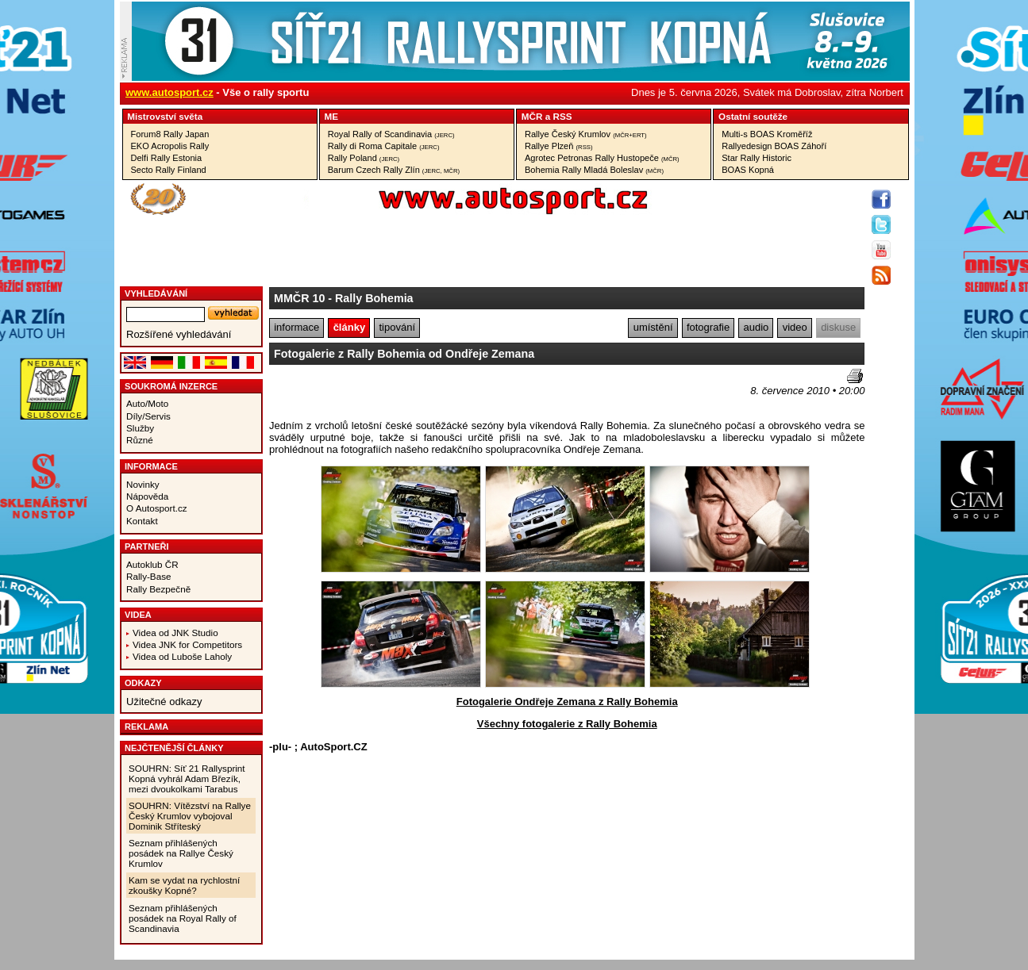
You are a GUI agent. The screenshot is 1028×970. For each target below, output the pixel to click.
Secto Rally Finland (168, 169)
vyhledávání (156, 293)
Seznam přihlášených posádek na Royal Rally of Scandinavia (183, 918)
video (795, 327)
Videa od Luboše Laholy (182, 656)
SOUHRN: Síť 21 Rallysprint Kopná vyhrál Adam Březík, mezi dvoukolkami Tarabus (187, 778)
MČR (532, 116)
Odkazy (143, 683)
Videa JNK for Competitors (187, 644)
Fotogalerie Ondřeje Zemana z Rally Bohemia (567, 701)
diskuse (838, 327)
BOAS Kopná (748, 169)
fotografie (708, 327)
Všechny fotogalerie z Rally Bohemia (567, 724)
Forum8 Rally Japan (170, 134)
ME (332, 116)
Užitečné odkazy (164, 701)
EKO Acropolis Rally (170, 146)
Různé (139, 440)
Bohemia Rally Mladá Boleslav (594, 169)
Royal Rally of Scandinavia (391, 134)
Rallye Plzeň (559, 146)
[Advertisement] (362, 392)
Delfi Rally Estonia (166, 158)
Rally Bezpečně (158, 589)
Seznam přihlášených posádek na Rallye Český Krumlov (181, 853)
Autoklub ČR (152, 564)
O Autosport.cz (156, 508)
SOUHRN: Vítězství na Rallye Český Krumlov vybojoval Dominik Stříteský (190, 815)
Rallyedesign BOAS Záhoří (774, 146)
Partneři (147, 546)
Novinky (143, 484)
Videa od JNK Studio (175, 632)
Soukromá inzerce (171, 386)
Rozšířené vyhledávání (178, 334)
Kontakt (142, 521)
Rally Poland (363, 158)
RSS (562, 116)
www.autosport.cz (169, 92)
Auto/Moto (147, 403)
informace (296, 327)
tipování (397, 327)
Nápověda (147, 496)
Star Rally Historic (756, 158)
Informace (151, 466)
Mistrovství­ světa (164, 116)
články (349, 327)
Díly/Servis (148, 416)
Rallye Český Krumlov (586, 134)
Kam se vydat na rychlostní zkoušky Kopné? (184, 885)
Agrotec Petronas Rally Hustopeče (602, 158)
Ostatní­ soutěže (752, 116)
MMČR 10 (299, 298)
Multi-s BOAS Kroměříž (767, 134)
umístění (653, 327)
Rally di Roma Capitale (384, 146)
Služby (140, 428)
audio (755, 327)
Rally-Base (148, 576)
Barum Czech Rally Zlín (394, 169)
